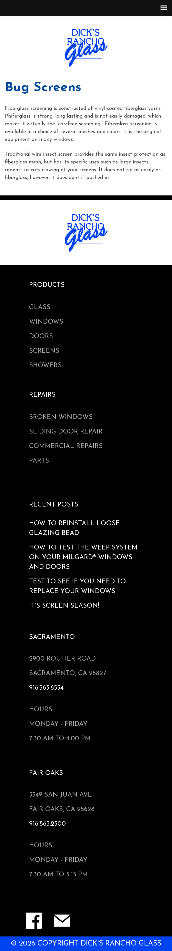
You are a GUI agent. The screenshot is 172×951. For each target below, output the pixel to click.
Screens (44, 351)
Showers (45, 365)
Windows (46, 322)
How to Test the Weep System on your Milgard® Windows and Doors (83, 557)
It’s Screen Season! (64, 606)
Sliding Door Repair (66, 432)
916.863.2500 (47, 824)
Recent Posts (53, 505)
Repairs (42, 395)
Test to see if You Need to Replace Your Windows (77, 587)
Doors (41, 336)
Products (47, 285)
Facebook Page (34, 921)
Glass (39, 307)
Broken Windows (61, 417)
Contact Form (62, 921)
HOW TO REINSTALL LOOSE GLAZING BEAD (74, 528)
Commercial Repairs (66, 446)
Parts (39, 461)
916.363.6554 (46, 688)
